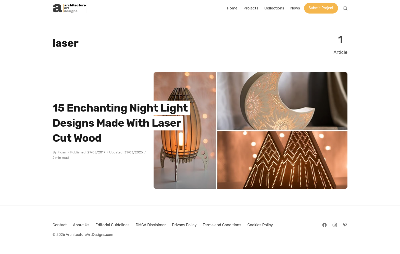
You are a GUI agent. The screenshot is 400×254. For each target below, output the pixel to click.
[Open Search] (345, 8)
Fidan (62, 152)
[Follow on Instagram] (334, 224)
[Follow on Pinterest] (344, 224)
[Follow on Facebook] (324, 224)
